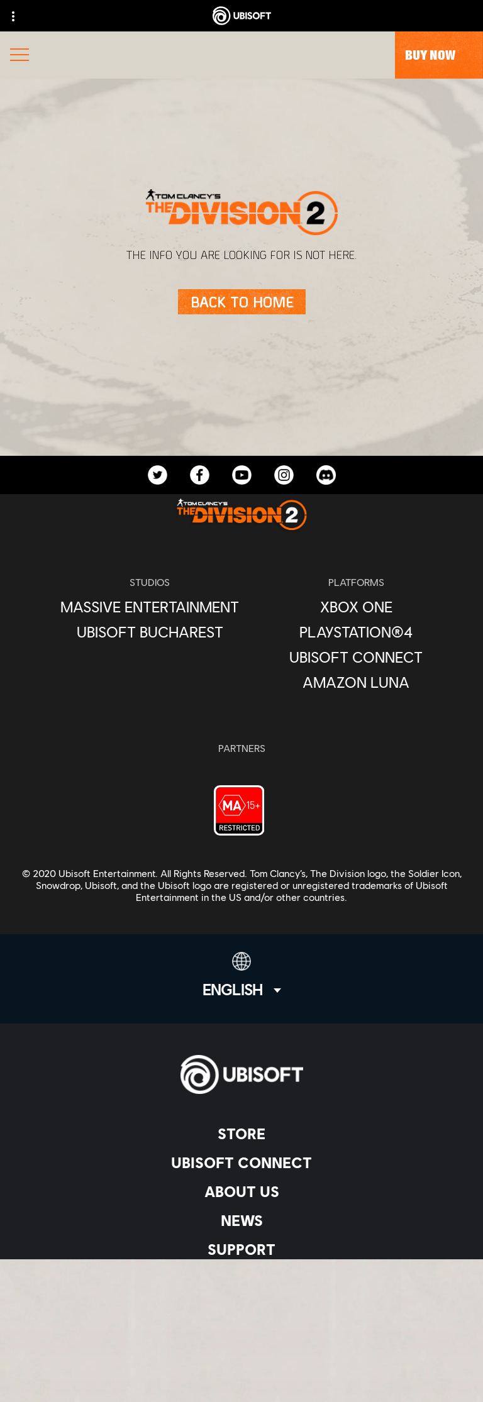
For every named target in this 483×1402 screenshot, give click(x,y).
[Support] (241, 1249)
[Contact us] (241, 1297)
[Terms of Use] (241, 1338)
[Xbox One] (356, 606)
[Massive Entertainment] (149, 606)
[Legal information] (241, 1359)
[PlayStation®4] (356, 632)
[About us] (241, 1191)
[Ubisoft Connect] (241, 1162)
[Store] (241, 1133)
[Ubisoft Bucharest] (149, 632)
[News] (241, 1220)
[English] (242, 975)
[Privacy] (241, 1317)
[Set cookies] (241, 1380)
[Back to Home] (242, 301)
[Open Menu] (19, 56)
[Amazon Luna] (356, 682)
